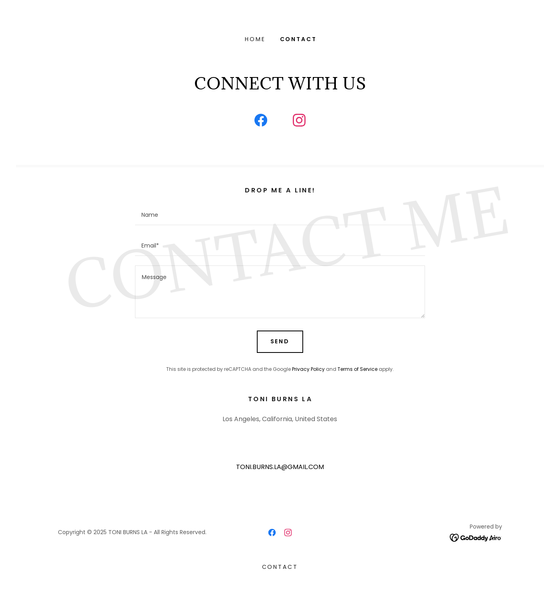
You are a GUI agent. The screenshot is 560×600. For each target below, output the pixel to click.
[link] (261, 122)
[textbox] (280, 214)
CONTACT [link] (298, 39)
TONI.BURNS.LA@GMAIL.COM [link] (280, 466)
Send (280, 341)
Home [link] (255, 39)
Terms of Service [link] (357, 369)
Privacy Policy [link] (308, 369)
